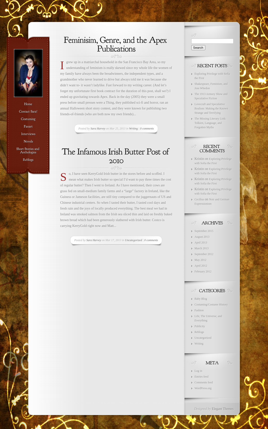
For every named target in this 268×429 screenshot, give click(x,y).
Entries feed (202, 376)
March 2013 (202, 248)
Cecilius (199, 199)
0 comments (147, 128)
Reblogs (199, 332)
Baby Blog (201, 298)
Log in (198, 371)
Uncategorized (133, 240)
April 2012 (201, 265)
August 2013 (202, 236)
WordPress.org (203, 388)
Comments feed (204, 382)
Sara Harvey (97, 128)
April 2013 (201, 242)
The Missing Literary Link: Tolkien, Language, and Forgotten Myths (210, 123)
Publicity (200, 326)
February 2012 (203, 271)
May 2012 (200, 260)
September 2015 (204, 231)
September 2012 (204, 254)
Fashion (199, 310)
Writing (133, 128)
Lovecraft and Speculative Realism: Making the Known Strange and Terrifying (211, 108)
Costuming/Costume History (211, 304)
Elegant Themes (223, 409)
